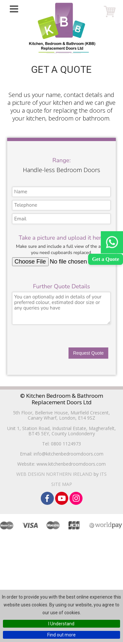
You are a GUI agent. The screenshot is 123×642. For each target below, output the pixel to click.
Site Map (61, 484)
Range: (61, 160)
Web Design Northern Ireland (54, 474)
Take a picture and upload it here (61, 238)
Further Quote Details (61, 286)
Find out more (61, 634)
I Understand (61, 623)
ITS (103, 474)
